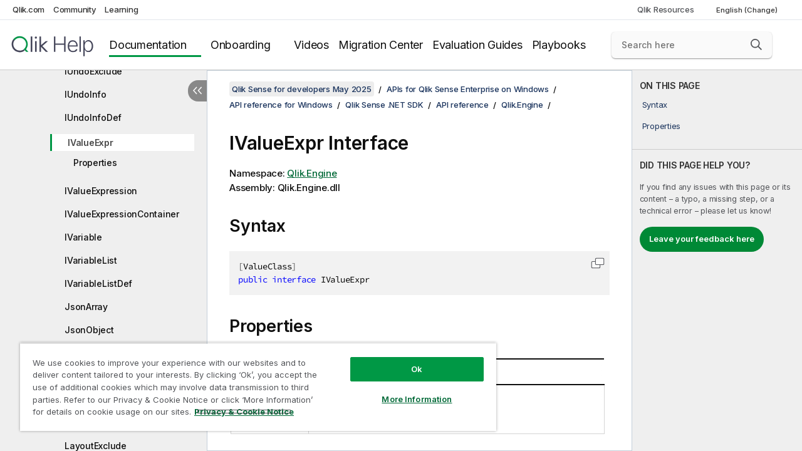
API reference (462, 105)
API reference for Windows (281, 105)
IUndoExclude (93, 71)
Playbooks (559, 44)
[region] (252, 382)
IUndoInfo (86, 94)
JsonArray (86, 306)
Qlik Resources (665, 9)
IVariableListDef (98, 283)
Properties (95, 162)
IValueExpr (90, 142)
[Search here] (692, 45)
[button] (756, 44)
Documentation (148, 44)
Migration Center (380, 44)
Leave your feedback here (701, 239)
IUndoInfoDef (93, 117)
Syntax (655, 105)
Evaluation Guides (477, 44)
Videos (311, 44)
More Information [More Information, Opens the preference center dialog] (407, 390)
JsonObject (89, 329)
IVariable (83, 237)
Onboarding (241, 44)
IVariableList (91, 260)
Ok (407, 360)
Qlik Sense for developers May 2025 (302, 89)
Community (74, 9)
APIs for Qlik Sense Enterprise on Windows (468, 89)
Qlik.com (28, 9)
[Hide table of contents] (197, 90)
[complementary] (717, 260)
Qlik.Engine (522, 105)
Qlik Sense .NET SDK (384, 105)
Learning (121, 9)
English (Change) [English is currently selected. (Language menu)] (747, 10)
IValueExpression (101, 190)
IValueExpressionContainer (122, 214)
